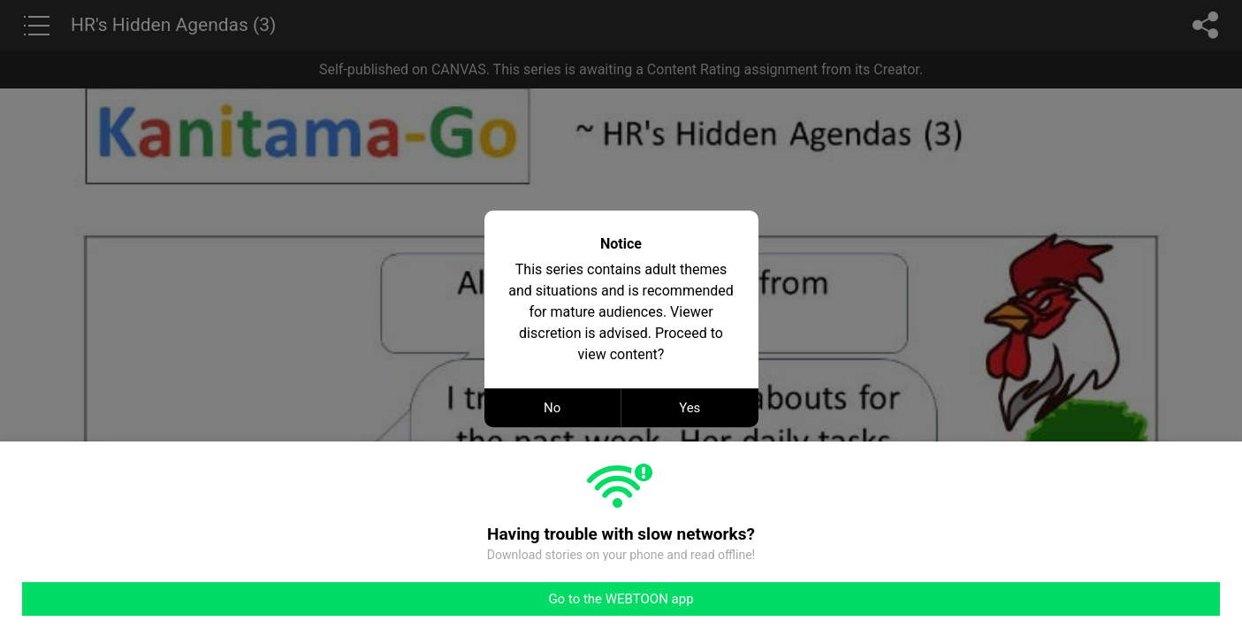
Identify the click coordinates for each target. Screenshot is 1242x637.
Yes (689, 408)
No (552, 408)
